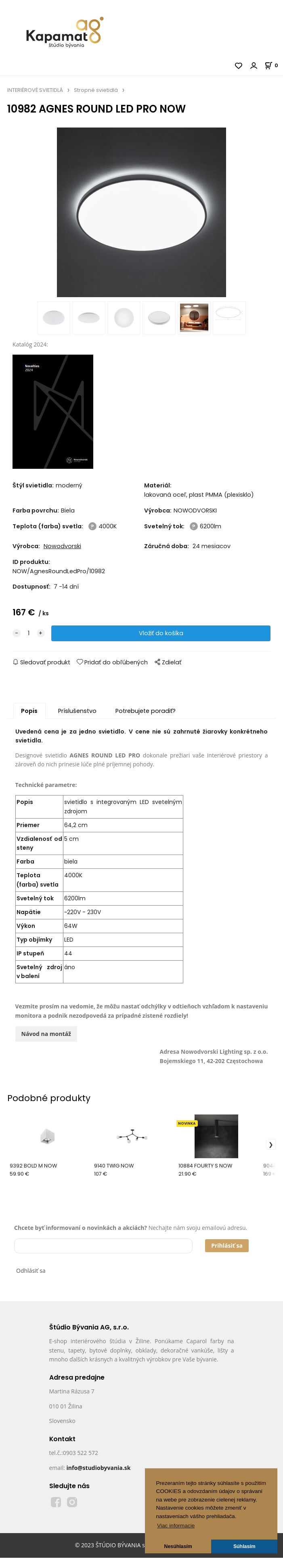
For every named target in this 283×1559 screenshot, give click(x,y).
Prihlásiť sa (227, 1246)
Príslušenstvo (77, 712)
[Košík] (273, 65)
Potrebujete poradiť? (145, 712)
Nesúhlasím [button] (178, 1546)
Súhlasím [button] (244, 1546)
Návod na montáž (46, 1034)
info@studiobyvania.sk (98, 1468)
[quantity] (29, 634)
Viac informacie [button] (176, 1526)
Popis (29, 712)
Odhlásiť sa (31, 1271)
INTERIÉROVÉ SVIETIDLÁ (35, 90)
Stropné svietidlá (96, 90)
